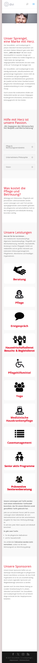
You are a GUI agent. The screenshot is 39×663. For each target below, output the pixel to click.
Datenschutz (24, 660)
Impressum (14, 660)
